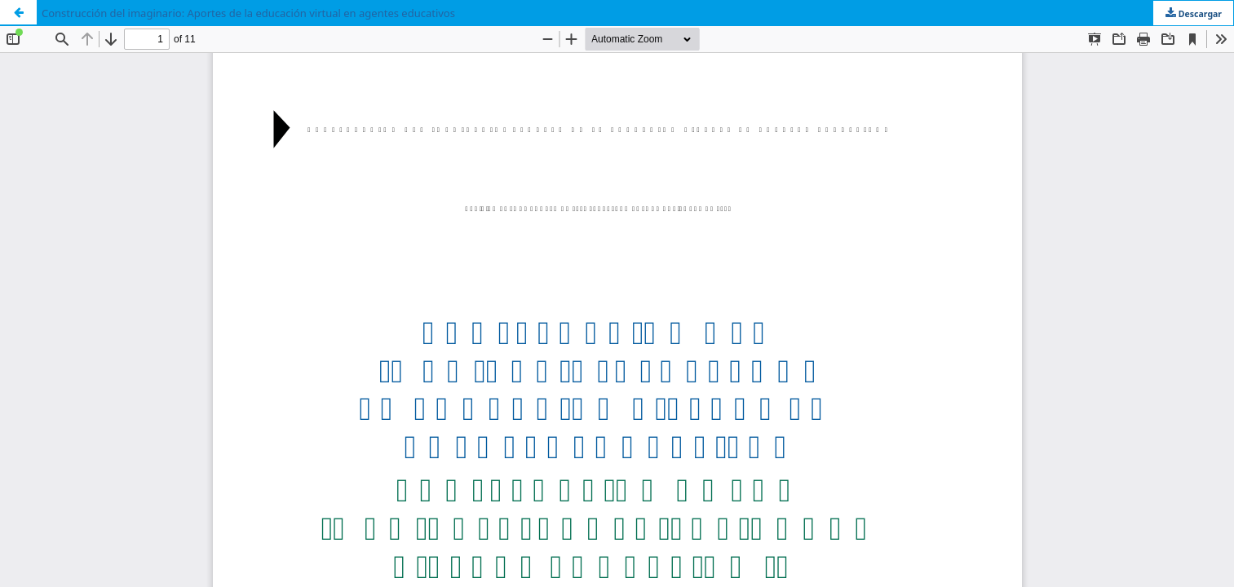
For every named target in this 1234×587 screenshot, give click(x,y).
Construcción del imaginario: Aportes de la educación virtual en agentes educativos (248, 13)
